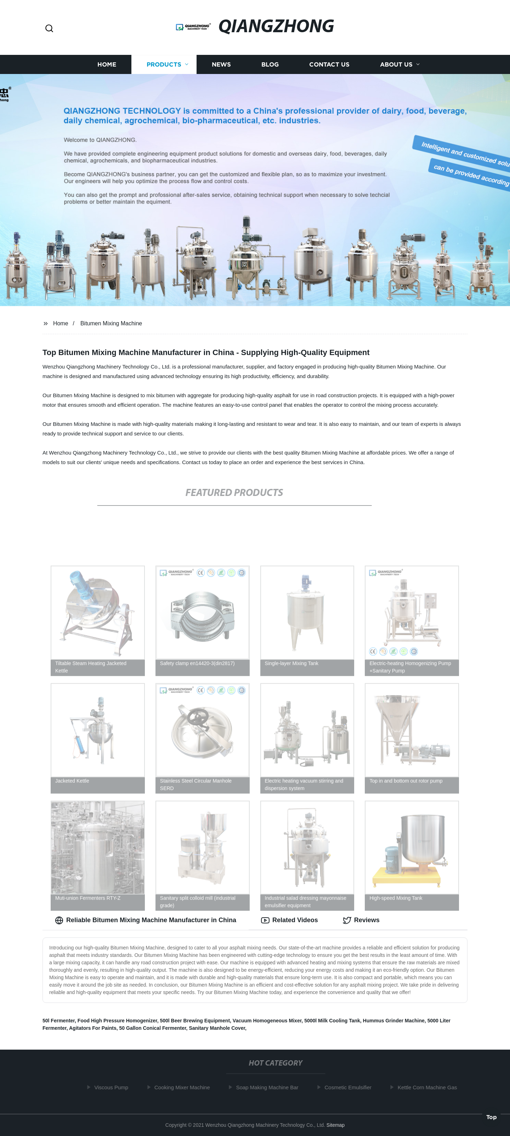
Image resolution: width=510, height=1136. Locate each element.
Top (491, 1117)
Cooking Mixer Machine (185, 1087)
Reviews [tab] (361, 920)
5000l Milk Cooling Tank (332, 1020)
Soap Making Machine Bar (270, 1087)
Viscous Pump (114, 1087)
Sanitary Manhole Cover (217, 1028)
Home (106, 64)
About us (396, 64)
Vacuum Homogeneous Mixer (267, 1020)
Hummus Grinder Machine (394, 1020)
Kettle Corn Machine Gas (430, 1087)
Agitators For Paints (93, 1028)
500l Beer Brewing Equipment (195, 1020)
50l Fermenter (58, 1020)
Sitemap (336, 1125)
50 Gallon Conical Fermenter (152, 1028)
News (221, 64)
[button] (49, 28)
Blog (270, 64)
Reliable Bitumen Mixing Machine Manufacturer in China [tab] (145, 920)
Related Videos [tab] (289, 920)
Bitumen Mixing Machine (111, 323)
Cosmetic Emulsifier (351, 1087)
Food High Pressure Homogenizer (117, 1020)
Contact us (329, 64)
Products (164, 64)
